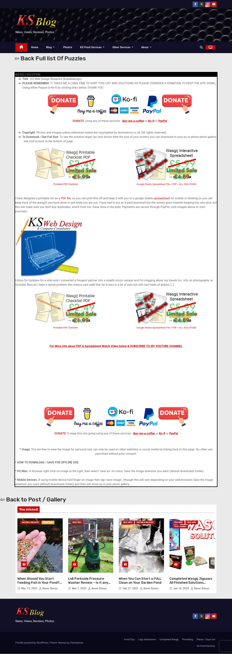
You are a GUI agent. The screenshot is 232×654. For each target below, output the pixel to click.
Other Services (122, 47)
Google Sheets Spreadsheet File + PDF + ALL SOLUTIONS (166, 327)
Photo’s (67, 47)
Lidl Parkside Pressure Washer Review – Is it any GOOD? (88, 583)
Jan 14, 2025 (181, 588)
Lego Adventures (147, 639)
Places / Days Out (205, 639)
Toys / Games (180, 527)
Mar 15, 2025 (29, 588)
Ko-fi (151, 121)
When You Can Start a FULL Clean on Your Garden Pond (140, 581)
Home (34, 47)
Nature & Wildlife (30, 523)
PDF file (66, 198)
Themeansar (76, 642)
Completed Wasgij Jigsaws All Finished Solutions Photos (190, 583)
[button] (201, 47)
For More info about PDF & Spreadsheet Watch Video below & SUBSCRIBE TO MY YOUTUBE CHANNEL (116, 346)
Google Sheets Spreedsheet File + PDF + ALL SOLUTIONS (166, 184)
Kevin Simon (48, 588)
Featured (178, 523)
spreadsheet (162, 198)
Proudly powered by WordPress (32, 642)
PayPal (162, 121)
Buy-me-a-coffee (133, 121)
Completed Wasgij (169, 639)
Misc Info (77, 523)
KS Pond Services (92, 47)
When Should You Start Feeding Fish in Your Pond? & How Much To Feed (38, 583)
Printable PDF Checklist (65, 184)
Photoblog (187, 639)
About (146, 47)
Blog (50, 47)
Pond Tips (48, 523)
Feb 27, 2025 (131, 588)
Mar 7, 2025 (79, 588)
